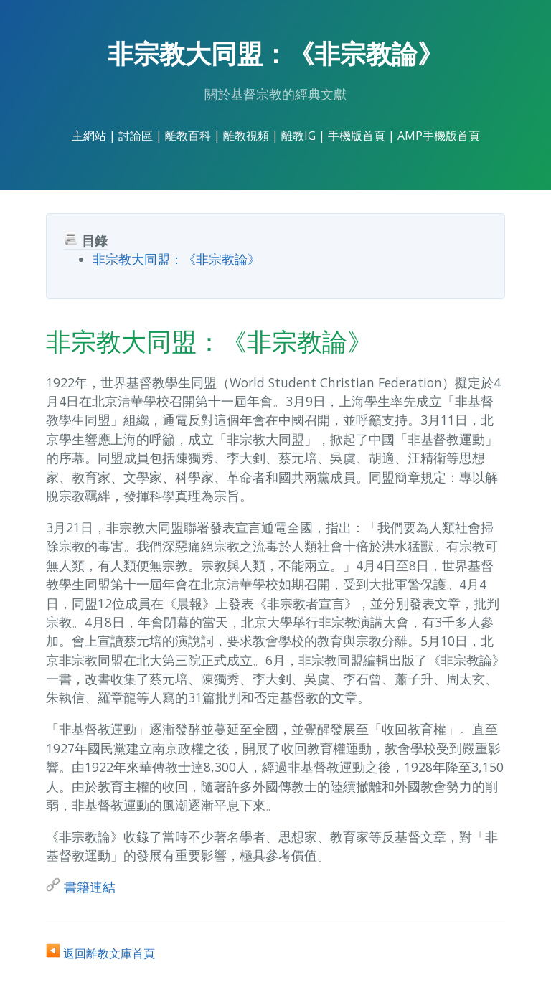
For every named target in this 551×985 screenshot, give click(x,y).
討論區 (135, 135)
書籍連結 (81, 886)
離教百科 (188, 135)
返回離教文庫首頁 (100, 953)
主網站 (89, 135)
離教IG (298, 135)
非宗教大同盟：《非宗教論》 (176, 259)
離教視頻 (246, 135)
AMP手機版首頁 (438, 135)
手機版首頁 (356, 135)
